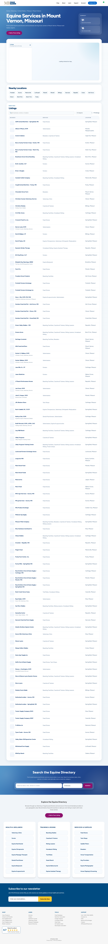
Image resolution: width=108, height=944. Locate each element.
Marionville (28, 92)
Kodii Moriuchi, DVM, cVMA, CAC (25, 423)
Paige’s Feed (19, 550)
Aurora (20, 92)
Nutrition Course (32, 918)
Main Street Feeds (20, 472)
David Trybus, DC (20, 241)
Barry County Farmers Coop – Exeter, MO (27, 142)
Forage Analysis (59, 918)
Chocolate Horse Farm (21, 192)
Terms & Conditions (57, 940)
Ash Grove (91, 92)
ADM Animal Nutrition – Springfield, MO (27, 121)
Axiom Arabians (20, 135)
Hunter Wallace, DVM (21, 360)
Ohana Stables (19, 536)
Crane (83, 92)
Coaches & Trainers (54, 136)
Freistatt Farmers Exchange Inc (24, 290)
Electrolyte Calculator (60, 925)
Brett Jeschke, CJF (20, 164)
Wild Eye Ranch (19, 753)
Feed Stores (46, 122)
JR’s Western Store (20, 402)
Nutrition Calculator (60, 917)
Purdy (37, 97)
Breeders (45, 136)
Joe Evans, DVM (20, 388)
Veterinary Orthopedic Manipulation (66, 241)
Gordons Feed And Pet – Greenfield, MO (27, 318)
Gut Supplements (6, 918)
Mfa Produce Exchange (22, 507)
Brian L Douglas (19, 171)
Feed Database (58, 915)
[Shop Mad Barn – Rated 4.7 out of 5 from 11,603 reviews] (11, 929)
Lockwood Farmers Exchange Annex (25, 451)
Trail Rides (46, 592)
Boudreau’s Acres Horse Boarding (25, 157)
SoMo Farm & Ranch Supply (23, 662)
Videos (30, 917)
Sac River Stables (20, 606)
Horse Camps (51, 446)
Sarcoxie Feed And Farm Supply (24, 620)
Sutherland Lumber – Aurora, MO (24, 697)
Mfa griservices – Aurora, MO (23, 500)
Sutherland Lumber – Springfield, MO (26, 704)
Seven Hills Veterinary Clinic (23, 634)
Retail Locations (6, 924)
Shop (58, 3)
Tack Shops (46, 402)
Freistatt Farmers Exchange (23, 283)
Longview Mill (19, 458)
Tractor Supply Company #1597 (24, 718)
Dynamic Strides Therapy (22, 248)
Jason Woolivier (20, 374)
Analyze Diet (92, 3)
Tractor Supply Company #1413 (24, 711)
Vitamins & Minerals (7, 917)
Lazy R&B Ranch (19, 430)
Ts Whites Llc (19, 725)
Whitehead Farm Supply (22, 746)
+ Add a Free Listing (14, 33)
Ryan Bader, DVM (20, 599)
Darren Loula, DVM (20, 227)
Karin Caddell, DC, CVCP (22, 409)
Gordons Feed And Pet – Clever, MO (25, 311)
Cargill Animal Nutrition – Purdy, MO (26, 185)
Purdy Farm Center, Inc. (22, 557)
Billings (60, 92)
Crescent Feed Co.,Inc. (22, 220)
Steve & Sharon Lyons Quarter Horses (26, 676)
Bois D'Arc (20, 97)
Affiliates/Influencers (86, 924)
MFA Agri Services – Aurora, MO (24, 493)
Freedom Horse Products (22, 276)
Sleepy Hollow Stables (21, 648)
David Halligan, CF (20, 234)
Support (76, 3)
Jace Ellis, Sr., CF (20, 367)
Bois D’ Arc (29, 97)
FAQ (82, 918)
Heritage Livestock (20, 339)
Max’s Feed (18, 486)
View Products (6, 915)
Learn (70, 3)
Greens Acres (19, 332)
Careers (83, 922)
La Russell (37, 92)
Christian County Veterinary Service (26, 199)
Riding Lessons (69, 157)
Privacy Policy (50, 940)
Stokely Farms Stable (21, 690)
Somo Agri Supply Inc (21, 655)
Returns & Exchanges (86, 920)
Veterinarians (46, 129)
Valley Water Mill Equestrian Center (25, 739)
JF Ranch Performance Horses (24, 381)
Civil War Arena (19, 213)
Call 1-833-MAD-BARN (87, 915)
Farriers (45, 164)
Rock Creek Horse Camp (22, 592)
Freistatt (12, 92)
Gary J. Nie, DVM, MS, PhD (23, 297)
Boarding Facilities (48, 157)
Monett (45, 92)
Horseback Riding (59, 178)
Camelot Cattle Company (22, 178)
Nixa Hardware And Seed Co (23, 528)
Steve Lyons (18, 683)
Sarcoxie (67, 92)
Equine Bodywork (48, 262)
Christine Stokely (20, 206)
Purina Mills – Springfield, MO (23, 564)
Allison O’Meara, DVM (21, 128)
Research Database (33, 922)
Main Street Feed (20, 465)
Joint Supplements (7, 920)
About (64, 3)
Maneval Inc (18, 479)
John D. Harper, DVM (21, 395)
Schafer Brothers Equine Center (24, 627)
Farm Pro (18, 269)
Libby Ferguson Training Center (24, 444)
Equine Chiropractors (49, 241)
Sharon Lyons (19, 641)
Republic (75, 92)
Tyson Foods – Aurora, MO (23, 732)
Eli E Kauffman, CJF (21, 255)
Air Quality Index (59, 924)
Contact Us (84, 917)
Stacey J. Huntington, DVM (23, 669)
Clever (12, 97)
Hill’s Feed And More (21, 346)
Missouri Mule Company (22, 521)
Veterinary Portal (32, 920)
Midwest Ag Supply (21, 514)
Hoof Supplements (7, 922)
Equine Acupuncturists (49, 297)
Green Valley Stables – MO (23, 325)
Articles (30, 915)
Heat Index (57, 922)
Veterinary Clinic (47, 199)
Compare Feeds (59, 920)
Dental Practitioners (48, 416)
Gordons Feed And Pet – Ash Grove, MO (27, 304)
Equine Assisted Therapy (61, 248)
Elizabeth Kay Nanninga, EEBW (24, 262)
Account (84, 3)
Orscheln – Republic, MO (22, 543)
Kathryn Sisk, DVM (20, 416)
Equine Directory (32, 924)
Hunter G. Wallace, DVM (22, 353)
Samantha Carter (20, 613)
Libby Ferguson (19, 437)
